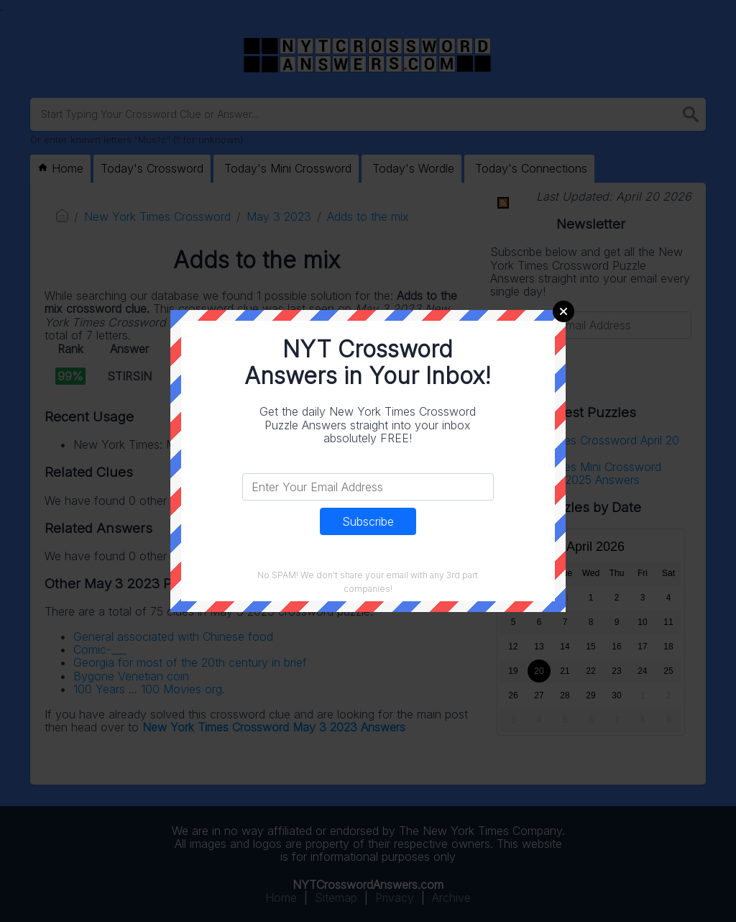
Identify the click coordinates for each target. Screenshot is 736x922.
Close (563, 311)
